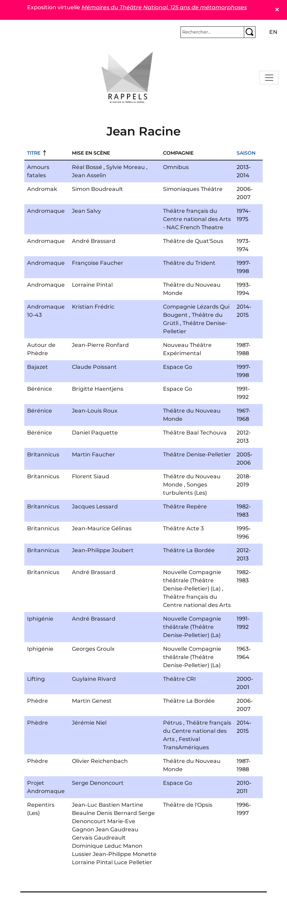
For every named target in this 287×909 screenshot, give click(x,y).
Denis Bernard (117, 813)
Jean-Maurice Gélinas (102, 528)
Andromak (42, 189)
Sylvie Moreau (125, 167)
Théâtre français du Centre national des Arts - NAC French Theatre (197, 219)
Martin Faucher (93, 454)
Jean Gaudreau (117, 829)
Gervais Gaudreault (99, 837)
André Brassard (93, 241)
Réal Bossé (87, 167)
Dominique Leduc (97, 846)
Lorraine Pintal (92, 285)
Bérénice (39, 389)
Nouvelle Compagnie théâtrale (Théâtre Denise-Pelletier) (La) (192, 580)
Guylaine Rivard (94, 679)
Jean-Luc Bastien (96, 805)
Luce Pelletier (133, 862)
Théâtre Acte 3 (183, 528)
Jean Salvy (86, 211)
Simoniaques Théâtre (193, 189)
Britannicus (43, 454)
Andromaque (46, 211)
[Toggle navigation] (269, 78)
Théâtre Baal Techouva (195, 432)
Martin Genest (92, 701)
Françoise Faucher (97, 263)
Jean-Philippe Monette (125, 854)
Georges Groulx (93, 649)
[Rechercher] (212, 32)
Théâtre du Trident (189, 263)
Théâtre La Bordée (189, 550)
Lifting (36, 679)
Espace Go (177, 367)
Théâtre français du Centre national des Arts (197, 730)
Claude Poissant (94, 367)
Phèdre (37, 701)
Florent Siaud (90, 476)
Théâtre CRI (179, 679)
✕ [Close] (277, 10)
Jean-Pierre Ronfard (100, 345)
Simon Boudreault (97, 189)
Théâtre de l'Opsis (187, 805)
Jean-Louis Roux (94, 410)
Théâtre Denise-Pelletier (197, 454)
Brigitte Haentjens (97, 389)
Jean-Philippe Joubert (103, 550)
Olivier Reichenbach (100, 761)
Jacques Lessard (95, 506)
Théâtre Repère (185, 506)
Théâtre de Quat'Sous (193, 241)
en (273, 32)
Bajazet (37, 367)
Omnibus (176, 167)
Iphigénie (40, 618)
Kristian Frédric (93, 306)
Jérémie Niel (89, 722)
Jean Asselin (89, 175)
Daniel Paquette (95, 432)
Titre (33, 153)
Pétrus (172, 722)
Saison (246, 153)
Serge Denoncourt (98, 783)
